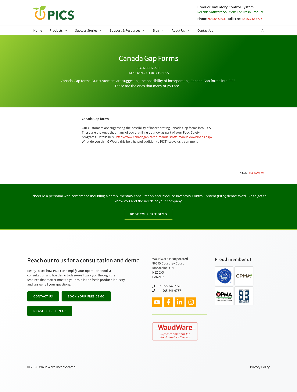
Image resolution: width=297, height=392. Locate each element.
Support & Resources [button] (129, 30)
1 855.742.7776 (170, 286)
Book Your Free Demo (148, 214)
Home (37, 30)
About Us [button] (183, 30)
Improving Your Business (148, 73)
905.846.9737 (217, 19)
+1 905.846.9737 (169, 291)
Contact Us (205, 30)
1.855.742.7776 (251, 19)
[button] (262, 30)
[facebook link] (168, 302)
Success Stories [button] (90, 30)
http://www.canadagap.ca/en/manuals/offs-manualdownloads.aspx (164, 137)
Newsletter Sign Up (49, 311)
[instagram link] (157, 302)
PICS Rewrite (256, 172)
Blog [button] (160, 30)
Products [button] (60, 30)
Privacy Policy (260, 367)
